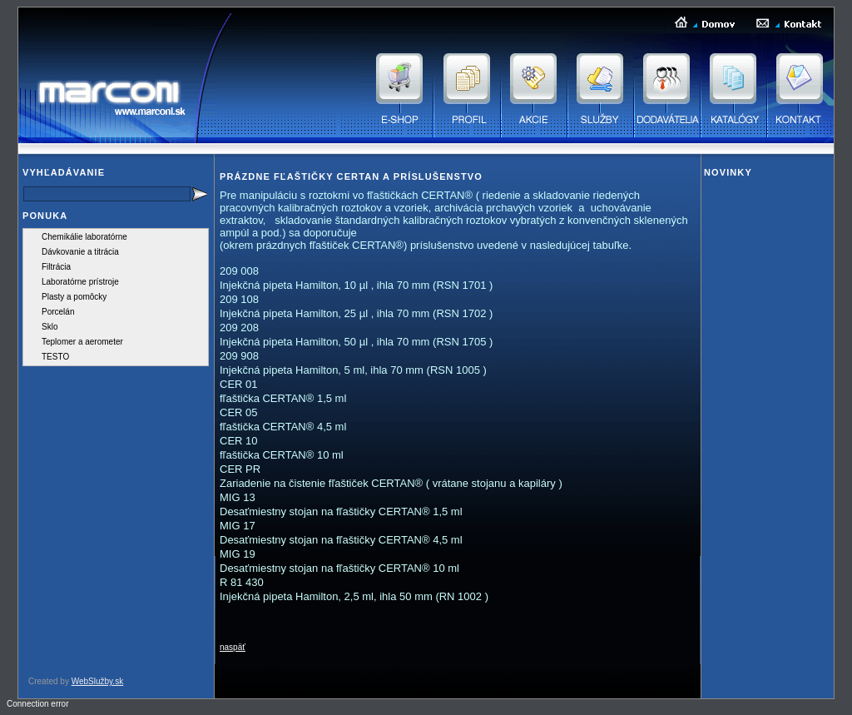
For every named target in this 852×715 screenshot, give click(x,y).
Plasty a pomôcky (74, 296)
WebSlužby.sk (97, 681)
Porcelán (58, 311)
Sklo (49, 326)
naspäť (232, 647)
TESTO (55, 356)
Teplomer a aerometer (82, 341)
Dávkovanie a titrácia (80, 251)
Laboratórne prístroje (80, 281)
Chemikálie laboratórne (84, 236)
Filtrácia (56, 266)
